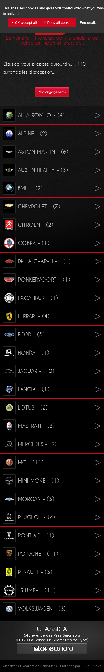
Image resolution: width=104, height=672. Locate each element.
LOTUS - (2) (25, 407)
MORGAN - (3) (28, 499)
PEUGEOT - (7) (29, 517)
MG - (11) (23, 462)
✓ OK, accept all (24, 22)
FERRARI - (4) (26, 316)
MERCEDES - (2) (30, 444)
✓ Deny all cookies (58, 22)
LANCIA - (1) (26, 389)
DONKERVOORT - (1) (36, 279)
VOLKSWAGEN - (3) (34, 608)
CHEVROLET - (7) (31, 206)
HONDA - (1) (26, 352)
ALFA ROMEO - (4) (34, 115)
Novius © (49, 666)
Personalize (89, 22)
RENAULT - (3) (27, 572)
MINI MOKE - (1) (31, 480)
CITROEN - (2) (28, 224)
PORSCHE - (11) (30, 553)
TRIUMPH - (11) (29, 590)
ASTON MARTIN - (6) (35, 151)
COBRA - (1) (26, 243)
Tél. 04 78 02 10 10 (52, 649)
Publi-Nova (92, 666)
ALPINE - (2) (25, 133)
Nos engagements (52, 92)
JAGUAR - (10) (28, 371)
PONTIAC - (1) (28, 535)
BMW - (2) (23, 188)
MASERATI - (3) (29, 425)
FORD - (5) (23, 334)
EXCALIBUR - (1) (30, 298)
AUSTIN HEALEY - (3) (35, 170)
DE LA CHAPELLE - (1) (37, 261)
